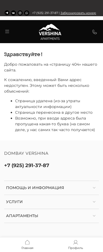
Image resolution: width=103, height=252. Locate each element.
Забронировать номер (78, 13)
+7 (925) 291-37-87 (26, 165)
